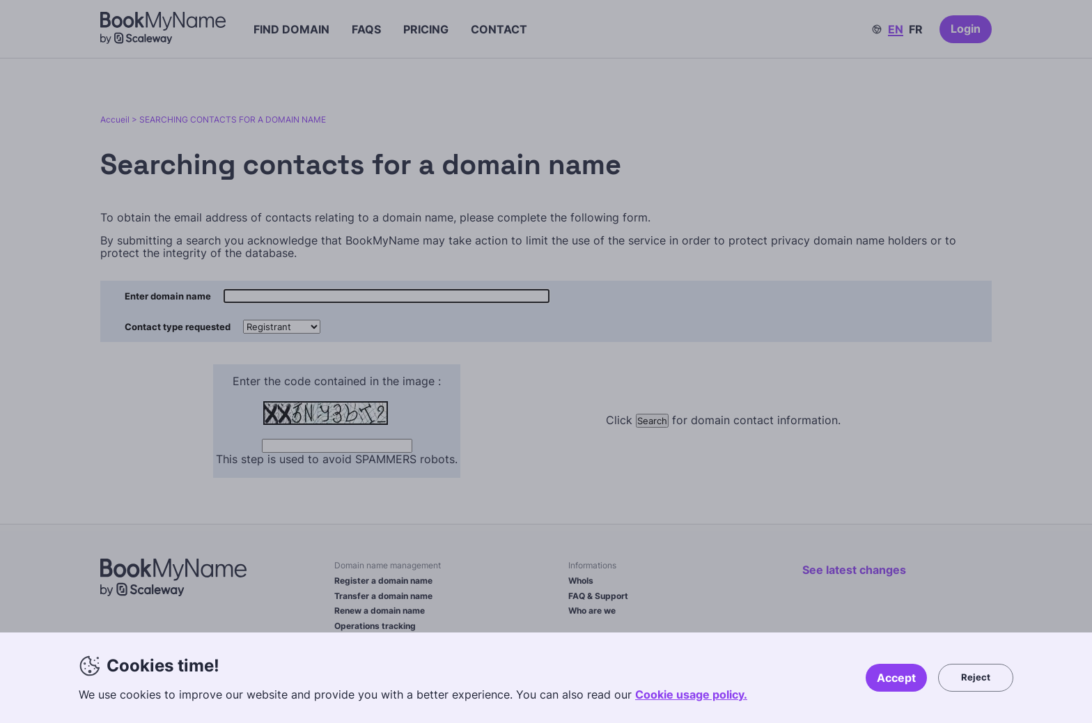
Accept (896, 678)
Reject (975, 677)
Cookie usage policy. (691, 694)
